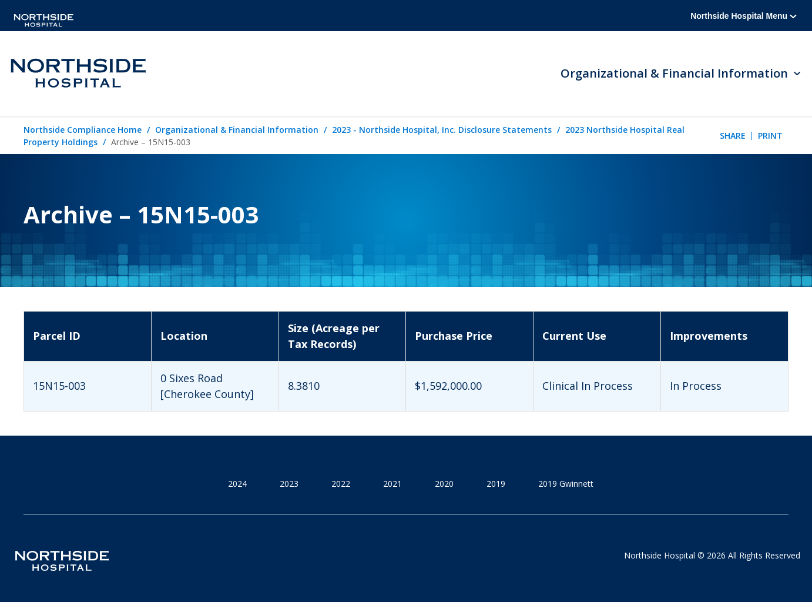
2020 (444, 483)
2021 (392, 483)
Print (770, 135)
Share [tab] (733, 135)
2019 (495, 483)
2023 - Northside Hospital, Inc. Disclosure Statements (442, 129)
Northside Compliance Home (83, 129)
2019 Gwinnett (565, 483)
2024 (237, 483)
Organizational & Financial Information (236, 129)
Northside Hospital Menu (743, 16)
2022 (340, 483)
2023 (289, 483)
